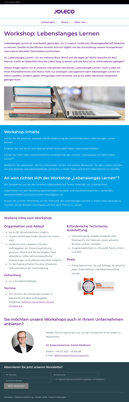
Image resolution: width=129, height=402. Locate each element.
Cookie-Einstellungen (57, 397)
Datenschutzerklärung (75, 379)
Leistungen (49, 22)
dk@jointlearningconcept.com (71, 355)
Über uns (81, 22)
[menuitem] (50, 22)
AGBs (45, 397)
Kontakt (38, 397)
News (66, 22)
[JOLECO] (64, 11)
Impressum (8, 397)
